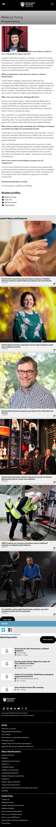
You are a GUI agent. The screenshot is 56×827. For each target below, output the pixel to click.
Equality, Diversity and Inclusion (13, 805)
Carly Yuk (8, 200)
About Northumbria (11, 752)
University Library (8, 740)
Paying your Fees (7, 802)
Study (4, 725)
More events (48, 639)
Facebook (10, 630)
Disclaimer (5, 779)
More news (7, 620)
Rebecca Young (10, 197)
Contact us (5, 799)
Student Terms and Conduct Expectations (16, 743)
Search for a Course (8, 729)
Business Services (8, 755)
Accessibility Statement (10, 773)
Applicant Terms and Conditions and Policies (17, 746)
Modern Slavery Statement (11, 782)
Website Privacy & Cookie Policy (13, 776)
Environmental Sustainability (12, 811)
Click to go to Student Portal (12, 814)
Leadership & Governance (11, 761)
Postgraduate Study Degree (11, 732)
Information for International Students (15, 737)
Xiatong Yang (10, 205)
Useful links (7, 796)
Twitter (3, 630)
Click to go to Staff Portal (11, 817)
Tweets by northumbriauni (10, 634)
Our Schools (6, 735)
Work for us (6, 764)
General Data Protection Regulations (15, 820)
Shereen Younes (11, 202)
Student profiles (11, 193)
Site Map (5, 791)
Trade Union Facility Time (11, 785)
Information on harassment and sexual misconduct (20, 788)
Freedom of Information (10, 770)
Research (5, 758)
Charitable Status (8, 767)
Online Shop (6, 823)
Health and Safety (8, 808)
